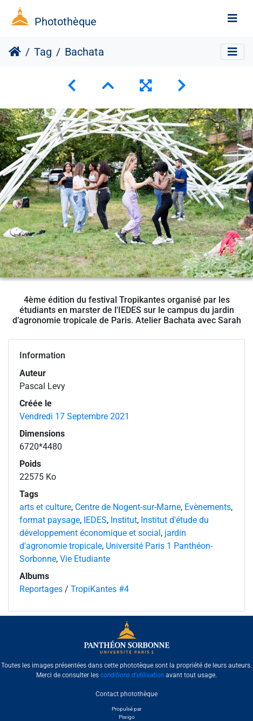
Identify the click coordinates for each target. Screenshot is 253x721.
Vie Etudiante (85, 559)
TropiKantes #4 (100, 589)
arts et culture (45, 507)
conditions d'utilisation (132, 675)
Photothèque (66, 21)
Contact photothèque (126, 693)
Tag (43, 51)
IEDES (95, 520)
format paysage (49, 520)
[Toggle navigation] (232, 18)
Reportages (41, 589)
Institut (124, 520)
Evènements (207, 507)
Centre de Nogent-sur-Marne (128, 507)
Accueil (15, 52)
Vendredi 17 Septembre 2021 (74, 416)
